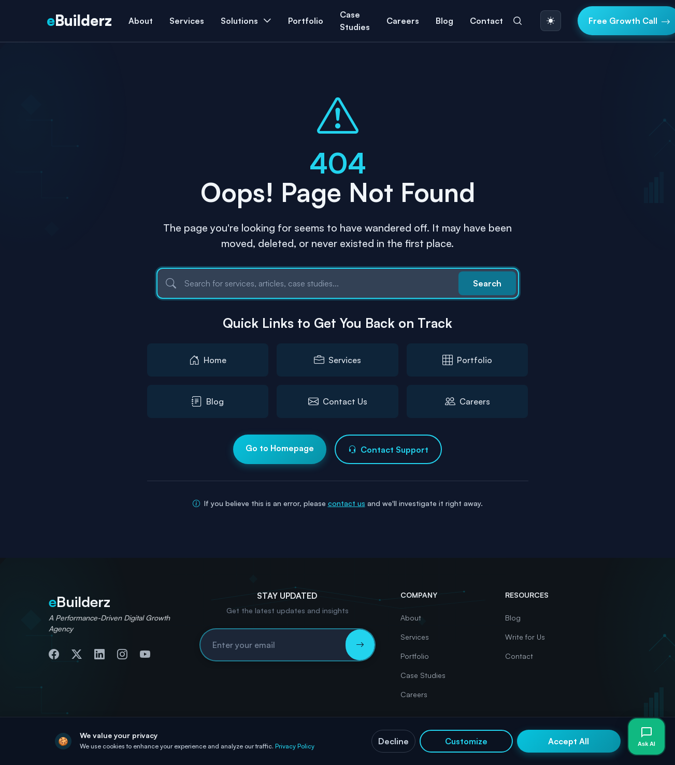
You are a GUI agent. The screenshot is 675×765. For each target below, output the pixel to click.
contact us (346, 503)
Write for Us (525, 636)
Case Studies (355, 20)
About (140, 21)
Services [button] (186, 21)
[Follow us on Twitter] (76, 654)
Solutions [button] (239, 21)
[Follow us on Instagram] (122, 654)
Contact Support (388, 449)
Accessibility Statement (588, 747)
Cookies (461, 747)
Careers (402, 21)
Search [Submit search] (487, 283)
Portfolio (305, 21)
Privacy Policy (420, 747)
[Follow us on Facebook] (54, 654)
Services (414, 636)
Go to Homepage (280, 448)
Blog (444, 21)
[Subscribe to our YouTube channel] (145, 654)
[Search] (517, 21)
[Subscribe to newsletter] (360, 644)
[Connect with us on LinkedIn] (99, 654)
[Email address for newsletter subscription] (273, 644)
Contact (486, 21)
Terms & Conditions (511, 747)
